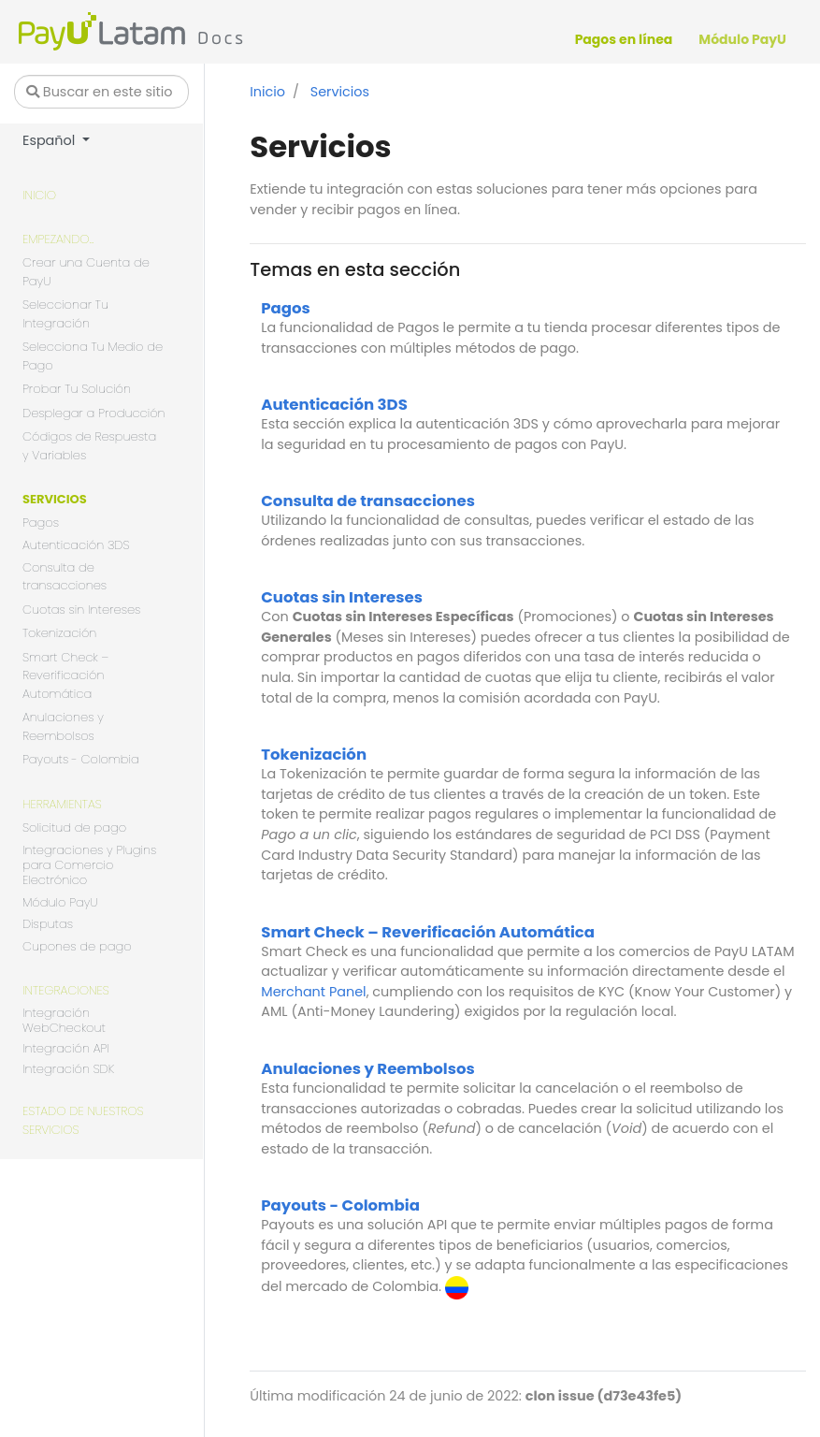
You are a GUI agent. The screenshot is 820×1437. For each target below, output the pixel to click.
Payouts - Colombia (80, 759)
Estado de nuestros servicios (83, 1120)
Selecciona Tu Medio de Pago (92, 356)
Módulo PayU (59, 902)
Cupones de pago (77, 946)
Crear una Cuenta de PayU (86, 272)
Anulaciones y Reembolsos (63, 726)
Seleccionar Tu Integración (65, 314)
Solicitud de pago (74, 827)
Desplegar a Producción (93, 413)
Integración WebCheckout (64, 1021)
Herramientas (62, 804)
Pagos (40, 522)
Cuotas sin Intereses (81, 609)
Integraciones (65, 990)
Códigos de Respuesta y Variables (89, 446)
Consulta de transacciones (64, 577)
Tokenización (59, 633)
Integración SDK (68, 1070)
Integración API (65, 1049)
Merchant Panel (313, 991)
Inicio (39, 195)
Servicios (54, 499)
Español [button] (50, 140)
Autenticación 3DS (75, 546)
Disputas (47, 925)
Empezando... (58, 239)
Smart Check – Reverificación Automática (65, 675)
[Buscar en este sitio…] (101, 92)
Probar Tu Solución (76, 389)
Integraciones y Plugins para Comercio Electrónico (89, 866)
